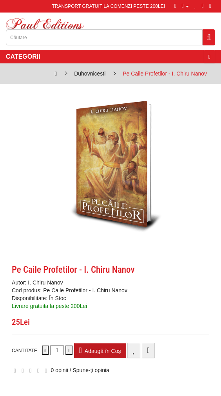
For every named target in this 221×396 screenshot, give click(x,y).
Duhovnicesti (89, 73)
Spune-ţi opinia (91, 370)
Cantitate (24, 350)
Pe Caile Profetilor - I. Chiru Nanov (165, 73)
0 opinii (59, 370)
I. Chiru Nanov (45, 282)
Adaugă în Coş (100, 350)
